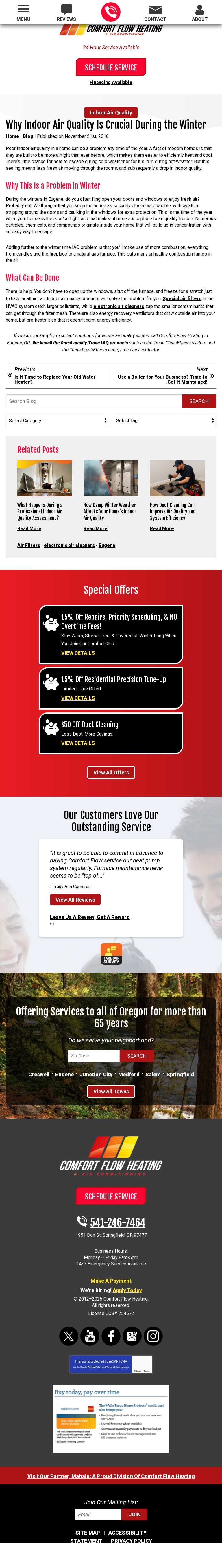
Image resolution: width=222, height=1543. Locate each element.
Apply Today (127, 1276)
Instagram (153, 1322)
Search (199, 396)
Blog (28, 135)
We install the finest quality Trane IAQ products (80, 338)
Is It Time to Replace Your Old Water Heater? (55, 374)
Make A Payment (111, 1266)
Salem (153, 1060)
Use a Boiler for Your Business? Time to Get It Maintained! (163, 374)
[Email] (111, 1500)
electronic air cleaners (118, 303)
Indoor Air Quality (111, 111)
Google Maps (132, 1322)
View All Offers (111, 760)
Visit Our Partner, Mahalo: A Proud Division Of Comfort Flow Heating (111, 1462)
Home (12, 135)
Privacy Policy (94, 1353)
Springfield (180, 1060)
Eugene (107, 538)
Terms (147, 1357)
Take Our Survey (111, 939)
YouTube (89, 1322)
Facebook (111, 1322)
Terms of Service (114, 1353)
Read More (29, 523)
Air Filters (28, 538)
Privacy (137, 1357)
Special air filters (182, 296)
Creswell (38, 1060)
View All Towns (111, 1077)
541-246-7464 (111, 12)
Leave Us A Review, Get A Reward (90, 903)
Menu (23, 19)
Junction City (95, 1060)
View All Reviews (75, 887)
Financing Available (111, 82)
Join (135, 1500)
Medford (129, 1060)
